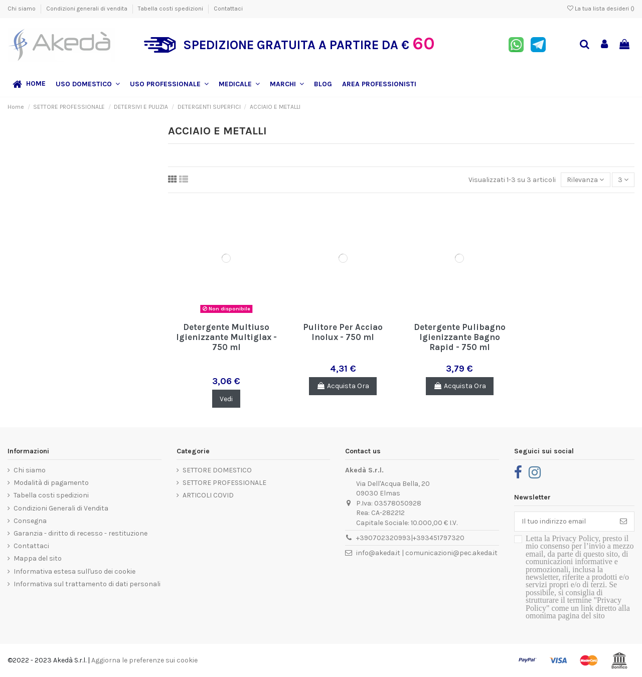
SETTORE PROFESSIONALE (224, 482)
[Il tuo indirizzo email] (564, 521)
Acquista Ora (342, 386)
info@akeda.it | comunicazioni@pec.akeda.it (427, 553)
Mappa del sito (38, 558)
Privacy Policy (575, 538)
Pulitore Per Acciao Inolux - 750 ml (343, 332)
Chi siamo (22, 8)
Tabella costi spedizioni (171, 8)
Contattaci (228, 8)
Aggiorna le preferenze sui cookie (144, 660)
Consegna (30, 521)
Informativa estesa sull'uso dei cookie (74, 571)
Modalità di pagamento (51, 482)
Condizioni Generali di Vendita (61, 508)
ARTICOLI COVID (208, 495)
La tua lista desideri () (600, 8)
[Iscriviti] (623, 521)
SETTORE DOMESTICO (217, 470)
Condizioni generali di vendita (87, 8)
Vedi (226, 399)
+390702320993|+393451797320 (410, 538)
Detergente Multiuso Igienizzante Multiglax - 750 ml (226, 337)
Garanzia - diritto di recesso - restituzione (80, 533)
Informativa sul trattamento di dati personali (87, 584)
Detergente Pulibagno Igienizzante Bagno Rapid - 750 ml (460, 337)
